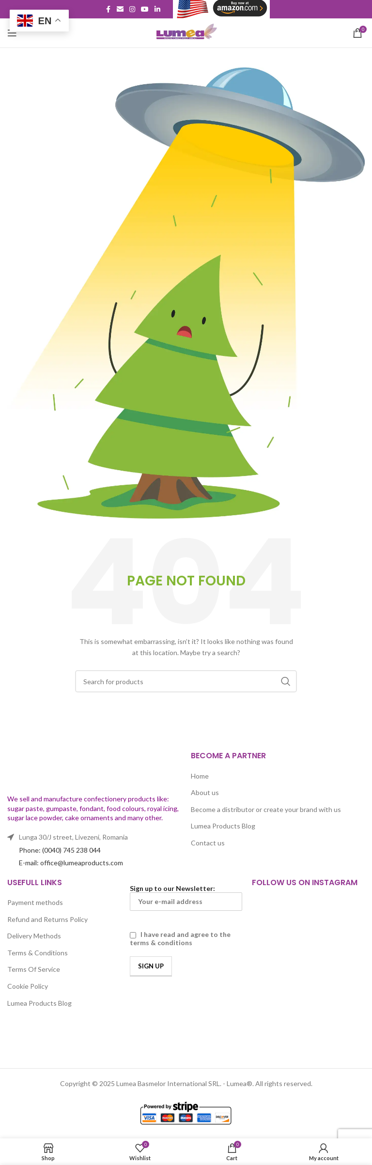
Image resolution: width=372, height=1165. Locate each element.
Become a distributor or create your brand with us (266, 809)
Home (200, 776)
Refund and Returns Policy (47, 919)
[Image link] (68, 767)
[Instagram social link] (132, 9)
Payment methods (35, 902)
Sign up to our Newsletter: (186, 897)
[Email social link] (120, 9)
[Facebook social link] (108, 9)
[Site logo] (186, 32)
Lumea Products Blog (223, 826)
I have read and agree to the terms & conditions (180, 938)
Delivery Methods (34, 936)
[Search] (186, 681)
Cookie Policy (27, 986)
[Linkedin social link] (157, 9)
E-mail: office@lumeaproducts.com (71, 862)
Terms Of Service (33, 969)
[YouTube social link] (145, 9)
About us (205, 792)
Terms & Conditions (37, 953)
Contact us (208, 843)
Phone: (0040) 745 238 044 (60, 850)
